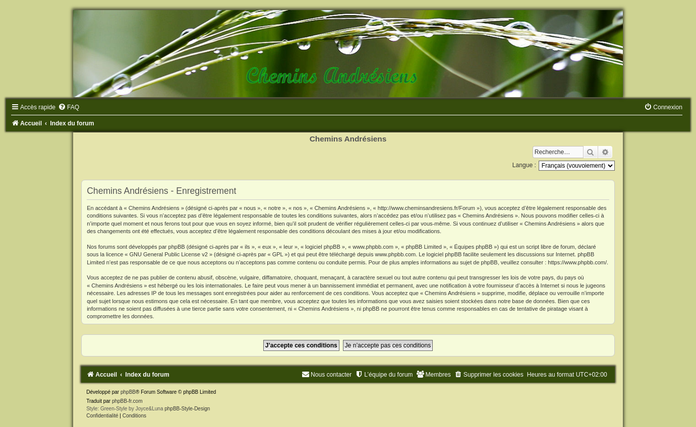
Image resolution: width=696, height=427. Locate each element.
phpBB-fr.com (127, 401)
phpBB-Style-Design (187, 408)
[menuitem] (68, 107)
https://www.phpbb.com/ (577, 262)
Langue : (524, 165)
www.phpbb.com (395, 254)
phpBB (128, 392)
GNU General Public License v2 (169, 254)
